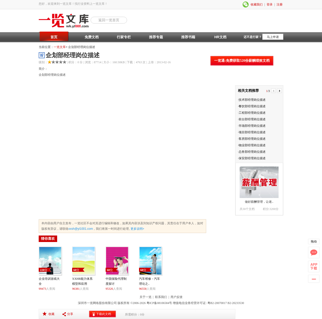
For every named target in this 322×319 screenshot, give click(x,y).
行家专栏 (124, 37)
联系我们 (161, 297)
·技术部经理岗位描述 (252, 100)
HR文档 (220, 37)
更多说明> (137, 228)
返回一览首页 (108, 20)
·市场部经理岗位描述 (252, 126)
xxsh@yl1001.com (80, 228)
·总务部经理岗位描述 (252, 152)
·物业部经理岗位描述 (252, 145)
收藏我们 (257, 4)
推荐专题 (156, 37)
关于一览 (146, 297)
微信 (245, 5)
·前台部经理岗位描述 (252, 119)
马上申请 (273, 37)
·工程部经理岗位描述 (252, 112)
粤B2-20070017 (217, 303)
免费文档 (92, 37)
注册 (280, 4)
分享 (70, 314)
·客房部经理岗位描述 (252, 138)
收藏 (51, 314)
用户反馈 (176, 297)
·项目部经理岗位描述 (252, 132)
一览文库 (60, 47)
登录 (270, 4)
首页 (53, 37)
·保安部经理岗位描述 (252, 158)
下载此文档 (103, 314)
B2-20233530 (236, 303)
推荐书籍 (188, 37)
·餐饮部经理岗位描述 (252, 106)
